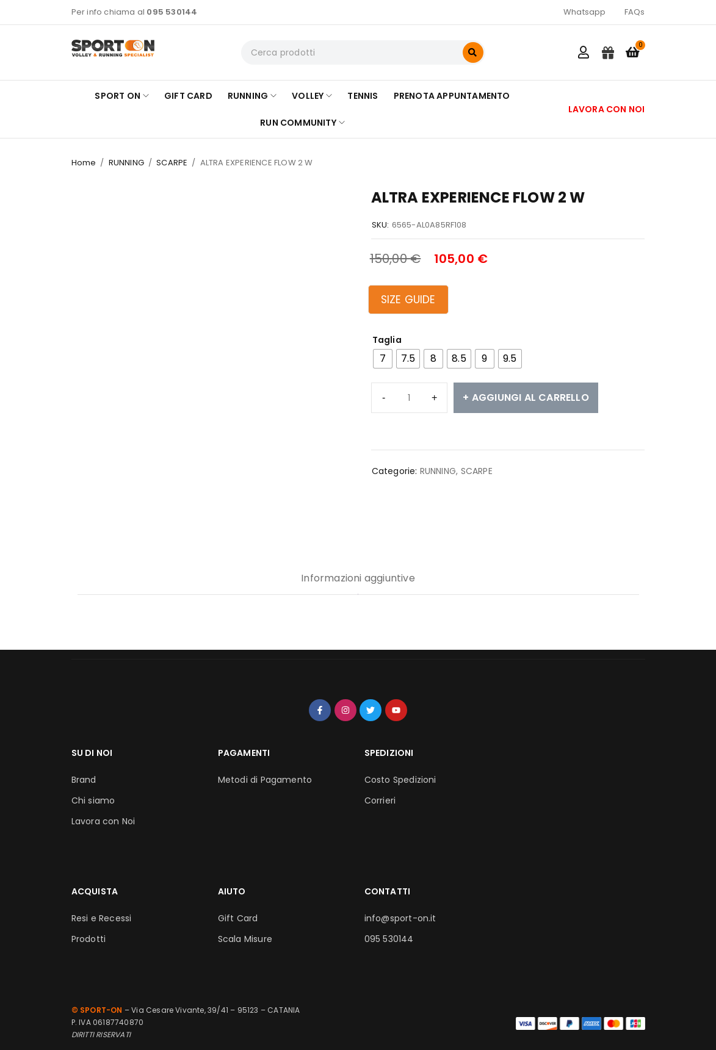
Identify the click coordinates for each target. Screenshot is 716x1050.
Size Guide (408, 299)
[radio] (383, 359)
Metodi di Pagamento (265, 780)
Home (83, 162)
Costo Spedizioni (400, 780)
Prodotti (88, 939)
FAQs (634, 12)
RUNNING (126, 162)
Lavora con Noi (103, 821)
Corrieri (380, 800)
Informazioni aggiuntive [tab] (358, 578)
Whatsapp (584, 12)
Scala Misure (245, 939)
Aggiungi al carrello (530, 397)
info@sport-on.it (400, 918)
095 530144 (389, 939)
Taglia (387, 340)
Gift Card (238, 918)
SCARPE (171, 162)
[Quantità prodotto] (409, 397)
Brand (83, 780)
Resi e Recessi (101, 918)
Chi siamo (93, 800)
